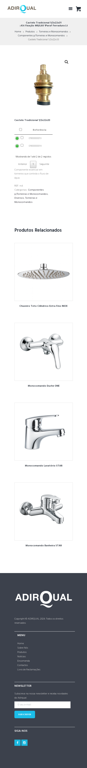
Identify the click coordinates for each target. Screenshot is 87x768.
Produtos (30, 32)
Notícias (21, 657)
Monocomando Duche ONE (43, 386)
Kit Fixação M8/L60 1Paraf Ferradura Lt (44, 26)
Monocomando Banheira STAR (43, 546)
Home (18, 32)
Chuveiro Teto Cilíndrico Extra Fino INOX (43, 306)
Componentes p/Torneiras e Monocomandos (41, 36)
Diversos (19, 198)
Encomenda (23, 661)
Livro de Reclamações (28, 670)
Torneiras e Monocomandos (53, 32)
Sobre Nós (22, 648)
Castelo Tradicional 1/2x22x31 (43, 23)
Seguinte (44, 164)
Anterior (22, 164)
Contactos (22, 665)
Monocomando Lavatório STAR (43, 466)
